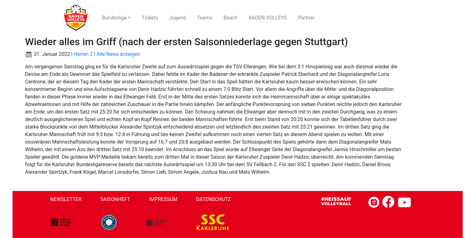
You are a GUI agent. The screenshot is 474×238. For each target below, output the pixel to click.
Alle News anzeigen (118, 54)
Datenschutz (213, 199)
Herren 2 (83, 54)
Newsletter (65, 199)
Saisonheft (115, 199)
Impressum (163, 199)
